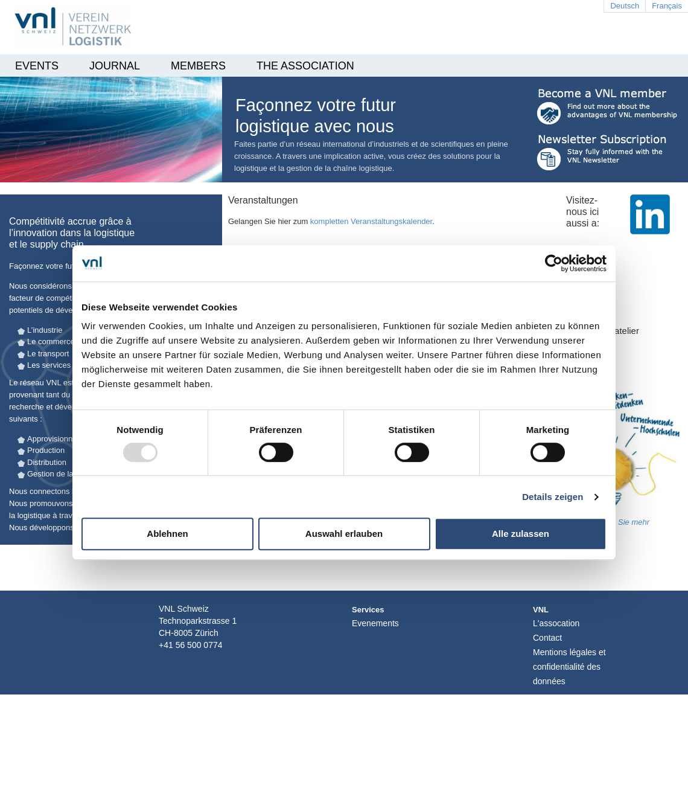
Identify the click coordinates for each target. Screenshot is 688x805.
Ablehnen (167, 533)
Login (560, 688)
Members (198, 66)
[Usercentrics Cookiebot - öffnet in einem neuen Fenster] (554, 263)
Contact (547, 638)
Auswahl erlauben (344, 533)
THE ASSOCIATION (305, 66)
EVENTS (37, 66)
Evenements (375, 623)
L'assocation (556, 623)
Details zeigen (552, 497)
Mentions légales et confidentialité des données (569, 666)
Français (667, 5)
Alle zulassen (520, 533)
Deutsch (624, 5)
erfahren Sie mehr (618, 522)
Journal (114, 66)
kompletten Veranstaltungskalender (371, 221)
